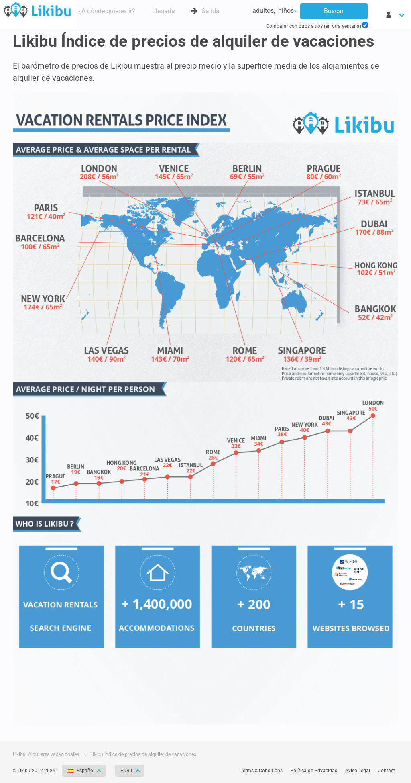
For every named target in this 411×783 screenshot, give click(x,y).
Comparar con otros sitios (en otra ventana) (317, 25)
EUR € (127, 770)
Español (81, 770)
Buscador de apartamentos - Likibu (37, 10)
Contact (386, 770)
